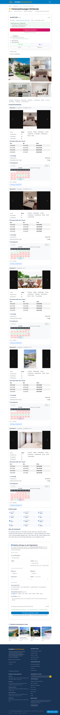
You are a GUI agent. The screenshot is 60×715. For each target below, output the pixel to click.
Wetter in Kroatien (34, 655)
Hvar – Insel (33, 687)
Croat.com (33, 668)
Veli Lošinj (20, 684)
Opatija (14, 684)
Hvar (19, 694)
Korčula (17, 699)
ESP (26, 593)
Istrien (10, 676)
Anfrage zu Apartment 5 (16, 505)
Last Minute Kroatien (35, 657)
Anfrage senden (52, 712)
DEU (12, 593)
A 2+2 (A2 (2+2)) (25, 587)
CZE (16, 593)
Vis (21, 695)
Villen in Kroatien (34, 659)
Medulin (20, 677)
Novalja (23, 683)
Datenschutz (11, 713)
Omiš (26, 694)
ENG (20, 593)
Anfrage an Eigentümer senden (30, 613)
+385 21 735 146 (14, 40)
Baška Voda (11, 694)
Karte (19, 47)
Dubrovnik (11, 698)
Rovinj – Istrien (33, 689)
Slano (27, 699)
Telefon (34, 560)
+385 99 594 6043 (14, 42)
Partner (10, 664)
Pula (9, 679)
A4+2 (18, 20)
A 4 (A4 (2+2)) (34, 587)
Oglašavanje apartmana (14, 671)
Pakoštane (16, 688)
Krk (16, 683)
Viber (40, 44)
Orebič (24, 699)
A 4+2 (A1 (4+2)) (15, 587)
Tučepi (18, 695)
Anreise (13, 571)
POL (41, 593)
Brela (17, 694)
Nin (12, 688)
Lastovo (20, 699)
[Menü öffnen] (49, 2)
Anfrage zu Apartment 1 (15, 184)
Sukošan (25, 688)
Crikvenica (13, 683)
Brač (14, 694)
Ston (9, 701)
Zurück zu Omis (13, 51)
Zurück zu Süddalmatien (14, 54)
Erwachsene (14, 576)
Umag (18, 679)
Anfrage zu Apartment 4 (16, 424)
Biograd (10, 688)
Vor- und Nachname (16, 555)
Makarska (23, 694)
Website (40, 47)
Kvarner (11, 681)
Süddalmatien (15, 6)
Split (13, 695)
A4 (23, 20)
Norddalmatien (12, 687)
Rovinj (15, 679)
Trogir (16, 695)
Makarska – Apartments (35, 685)
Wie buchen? (34, 705)
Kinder (36, 576)
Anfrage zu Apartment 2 (16, 263)
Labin (17, 677)
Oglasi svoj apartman (22, 713)
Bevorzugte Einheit (15, 585)
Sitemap (15, 713)
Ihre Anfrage (15, 596)
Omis (21, 6)
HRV (38, 593)
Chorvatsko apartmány (35, 664)
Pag (19, 688)
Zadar (13, 690)
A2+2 (21, 20)
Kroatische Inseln (34, 653)
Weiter (47, 165)
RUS (34, 593)
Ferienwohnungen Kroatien (36, 651)
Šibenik (22, 688)
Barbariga (10, 677)
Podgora (10, 695)
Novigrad (24, 677)
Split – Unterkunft (34, 683)
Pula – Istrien (33, 691)
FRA (30, 593)
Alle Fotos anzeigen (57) (44, 95)
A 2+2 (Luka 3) (15, 589)
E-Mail (13, 560)
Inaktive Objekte (12, 662)
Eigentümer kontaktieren (30, 30)
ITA (23, 593)
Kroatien (10, 6)
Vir (28, 688)
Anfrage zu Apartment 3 (16, 342)
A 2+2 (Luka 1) (43, 587)
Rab (17, 684)
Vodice (10, 690)
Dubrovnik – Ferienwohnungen (37, 681)
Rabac (12, 679)
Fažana (14, 677)
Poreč (27, 677)
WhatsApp (20, 44)
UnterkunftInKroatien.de (35, 666)
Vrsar (20, 679)
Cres (9, 683)
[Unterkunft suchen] (40, 676)
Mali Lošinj (19, 683)
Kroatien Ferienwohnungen (14, 659)
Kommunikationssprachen (18, 591)
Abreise (33, 571)
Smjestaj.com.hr (34, 670)
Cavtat (10, 699)
